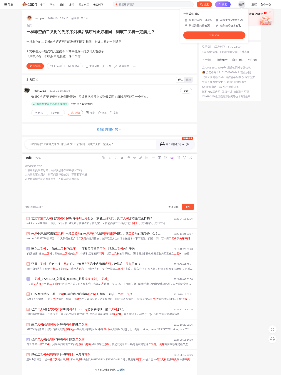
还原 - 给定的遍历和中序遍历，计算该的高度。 (87, 263)
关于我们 (207, 59)
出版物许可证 (241, 91)
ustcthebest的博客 (37, 223)
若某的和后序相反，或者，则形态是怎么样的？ (92, 218)
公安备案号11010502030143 (222, 72)
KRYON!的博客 (35, 329)
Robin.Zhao (39, 90)
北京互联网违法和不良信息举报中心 (223, 77)
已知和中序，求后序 (61, 354)
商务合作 (237, 59)
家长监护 (250, 77)
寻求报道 (252, 59)
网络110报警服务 (237, 82)
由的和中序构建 (59, 324)
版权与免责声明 (211, 91)
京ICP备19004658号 (214, 67)
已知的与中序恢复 (58, 339)
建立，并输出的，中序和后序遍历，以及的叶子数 (83, 248)
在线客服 (244, 51)
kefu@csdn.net (228, 51)
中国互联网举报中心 (213, 82)
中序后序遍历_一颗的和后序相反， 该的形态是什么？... (96, 233)
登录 (241, 4)
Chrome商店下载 (212, 86)
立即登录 (214, 35)
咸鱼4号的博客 (35, 298)
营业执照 (245, 72)
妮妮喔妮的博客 (35, 314)
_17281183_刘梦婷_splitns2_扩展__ (70, 278)
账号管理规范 (231, 86)
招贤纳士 (222, 59)
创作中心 (266, 4)
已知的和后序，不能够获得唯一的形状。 (78, 309)
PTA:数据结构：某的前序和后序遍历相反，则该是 (81, 294)
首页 (29, 25)
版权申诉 (227, 91)
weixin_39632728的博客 (40, 238)
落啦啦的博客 (34, 268)
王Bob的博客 (33, 359)
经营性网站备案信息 (239, 67)
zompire (39, 18)
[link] (29, 25)
